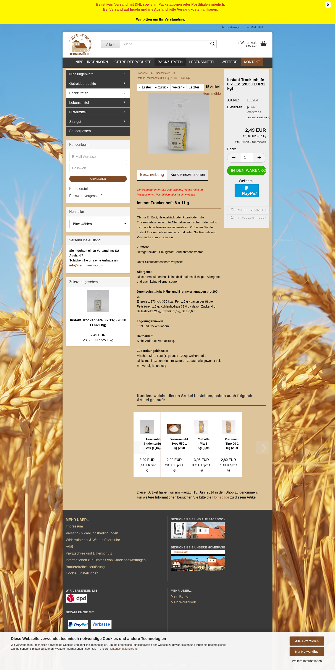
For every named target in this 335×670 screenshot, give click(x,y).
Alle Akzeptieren (307, 641)
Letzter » (195, 87)
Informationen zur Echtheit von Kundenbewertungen (106, 560)
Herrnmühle (212, 93)
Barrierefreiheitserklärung (85, 567)
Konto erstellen (80, 189)
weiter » (178, 87)
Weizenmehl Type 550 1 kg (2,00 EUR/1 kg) (179, 444)
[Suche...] (110, 44)
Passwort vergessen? (85, 196)
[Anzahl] (246, 158)
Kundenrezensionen (187, 174)
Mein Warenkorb (183, 602)
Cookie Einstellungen (82, 573)
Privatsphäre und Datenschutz (89, 553)
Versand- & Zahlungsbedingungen (92, 533)
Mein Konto (179, 596)
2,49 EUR (97, 335)
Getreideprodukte (132, 62)
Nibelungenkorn (91, 62)
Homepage (220, 497)
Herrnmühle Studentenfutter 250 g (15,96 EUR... (154, 444)
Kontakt (252, 62)
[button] (233, 158)
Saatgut (75, 121)
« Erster (145, 87)
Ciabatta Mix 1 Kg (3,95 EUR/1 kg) (203, 444)
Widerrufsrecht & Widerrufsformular (93, 540)
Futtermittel (78, 112)
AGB (69, 546)
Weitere (229, 62)
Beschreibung (152, 174)
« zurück (161, 87)
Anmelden (98, 178)
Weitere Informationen (307, 661)
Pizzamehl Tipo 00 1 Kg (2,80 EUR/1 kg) (232, 444)
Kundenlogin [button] (231, 27)
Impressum (74, 526)
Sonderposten (80, 131)
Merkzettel (255, 27)
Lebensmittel (202, 62)
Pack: (231, 149)
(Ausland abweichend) (258, 117)
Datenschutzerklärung (123, 648)
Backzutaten (170, 62)
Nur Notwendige (306, 651)
